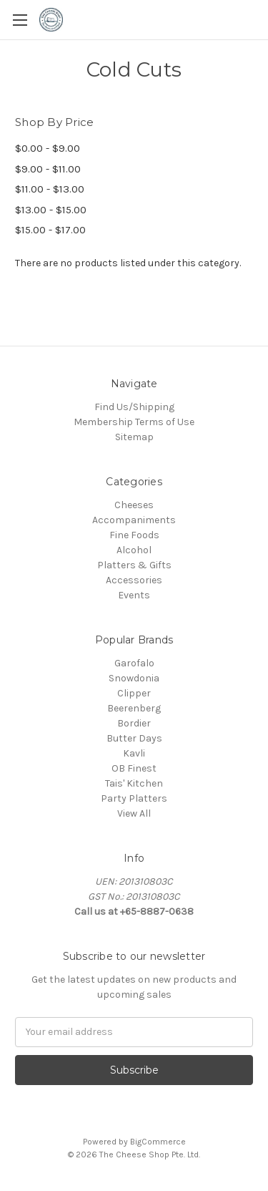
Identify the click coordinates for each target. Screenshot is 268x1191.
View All (134, 813)
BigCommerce (158, 1142)
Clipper (134, 693)
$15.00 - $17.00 (50, 229)
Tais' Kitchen (134, 783)
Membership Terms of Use (134, 422)
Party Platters (134, 798)
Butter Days (134, 738)
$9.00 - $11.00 (48, 168)
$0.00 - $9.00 (47, 148)
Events (134, 595)
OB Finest (134, 768)
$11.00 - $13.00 (49, 189)
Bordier (134, 723)
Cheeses (134, 505)
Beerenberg (134, 708)
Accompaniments (134, 520)
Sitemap (134, 437)
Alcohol (134, 550)
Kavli (134, 753)
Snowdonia (134, 678)
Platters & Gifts (134, 565)
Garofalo (134, 663)
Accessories (134, 580)
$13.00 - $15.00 (50, 209)
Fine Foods (134, 535)
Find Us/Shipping (134, 407)
